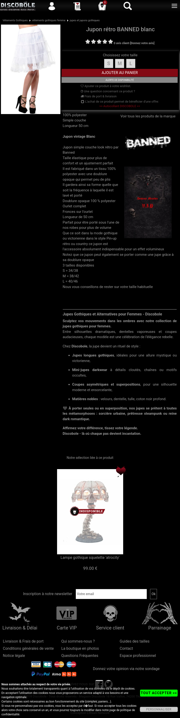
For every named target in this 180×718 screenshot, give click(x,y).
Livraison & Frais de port (23, 641)
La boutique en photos (80, 648)
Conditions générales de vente (28, 648)
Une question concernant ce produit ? (108, 91)
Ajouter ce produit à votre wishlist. (106, 86)
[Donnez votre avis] (142, 43)
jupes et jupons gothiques (85, 20)
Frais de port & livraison (99, 96)
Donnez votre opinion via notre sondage (126, 668)
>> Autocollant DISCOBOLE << (119, 106)
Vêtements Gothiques (15, 20)
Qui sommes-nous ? (78, 641)
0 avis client (121, 43)
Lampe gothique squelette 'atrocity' (90, 557)
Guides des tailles (134, 641)
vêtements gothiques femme (48, 20)
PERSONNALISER (158, 709)
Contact (126, 648)
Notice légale (14, 655)
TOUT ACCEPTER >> (159, 693)
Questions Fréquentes (79, 655)
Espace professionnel (138, 655)
